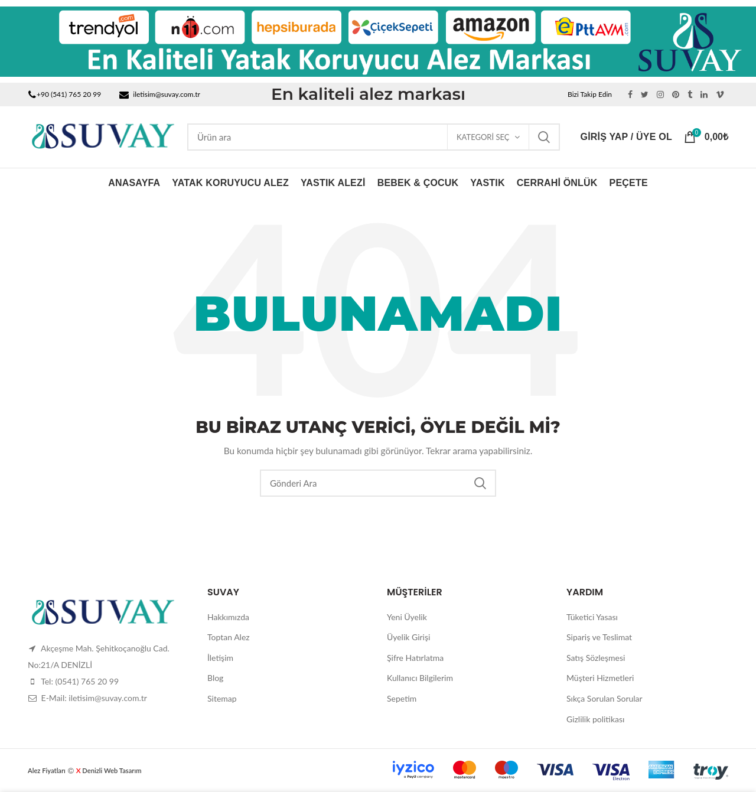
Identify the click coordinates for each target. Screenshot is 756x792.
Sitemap (222, 698)
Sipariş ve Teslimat (599, 637)
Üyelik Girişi (408, 637)
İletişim (220, 658)
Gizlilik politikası (595, 719)
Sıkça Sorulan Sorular (604, 698)
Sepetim (401, 698)
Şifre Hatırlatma (415, 658)
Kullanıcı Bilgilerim (420, 678)
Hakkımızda (228, 617)
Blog (215, 678)
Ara (544, 137)
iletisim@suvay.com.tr (166, 94)
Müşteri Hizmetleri (600, 678)
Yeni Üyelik (407, 617)
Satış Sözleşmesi (595, 658)
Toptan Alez (228, 637)
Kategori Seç (483, 137)
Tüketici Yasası (592, 617)
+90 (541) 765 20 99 (69, 94)
